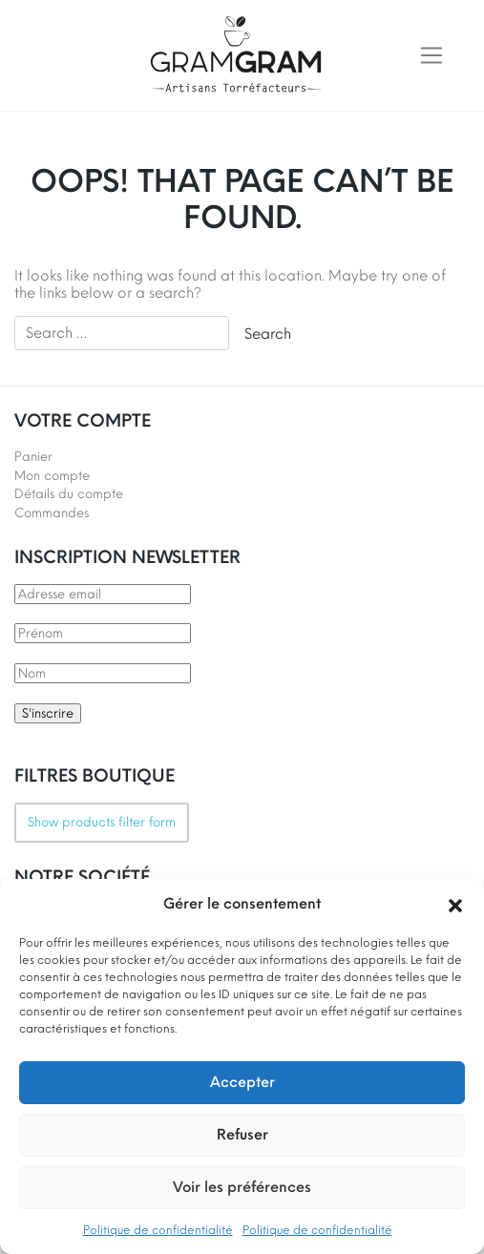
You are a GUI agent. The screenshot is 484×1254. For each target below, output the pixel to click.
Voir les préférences (242, 1187)
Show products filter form (102, 822)
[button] (455, 903)
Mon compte (52, 476)
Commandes (51, 513)
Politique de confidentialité (158, 1230)
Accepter (242, 1082)
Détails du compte (68, 494)
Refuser (242, 1134)
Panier (33, 456)
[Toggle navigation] (431, 55)
